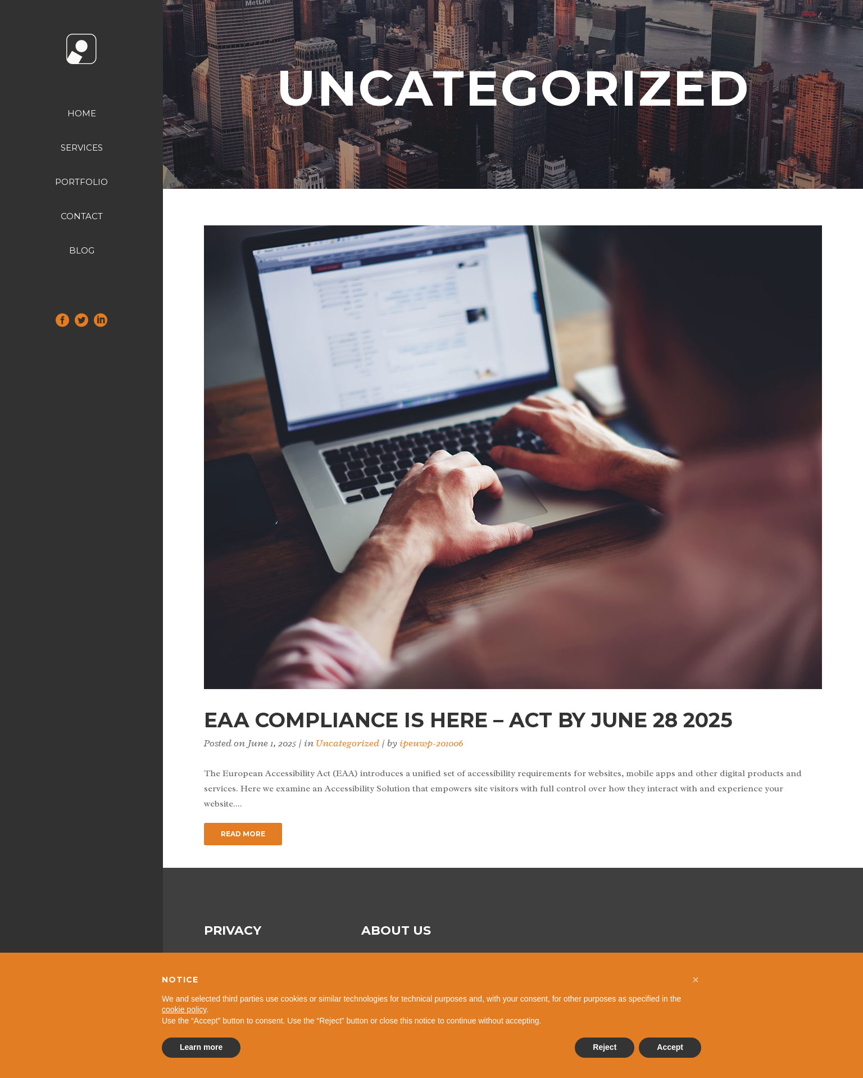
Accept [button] (670, 1047)
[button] (696, 980)
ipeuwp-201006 (431, 743)
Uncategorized (347, 743)
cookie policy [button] (184, 1009)
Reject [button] (604, 1047)
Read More (243, 834)
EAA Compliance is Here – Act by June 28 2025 (468, 720)
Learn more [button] (201, 1047)
